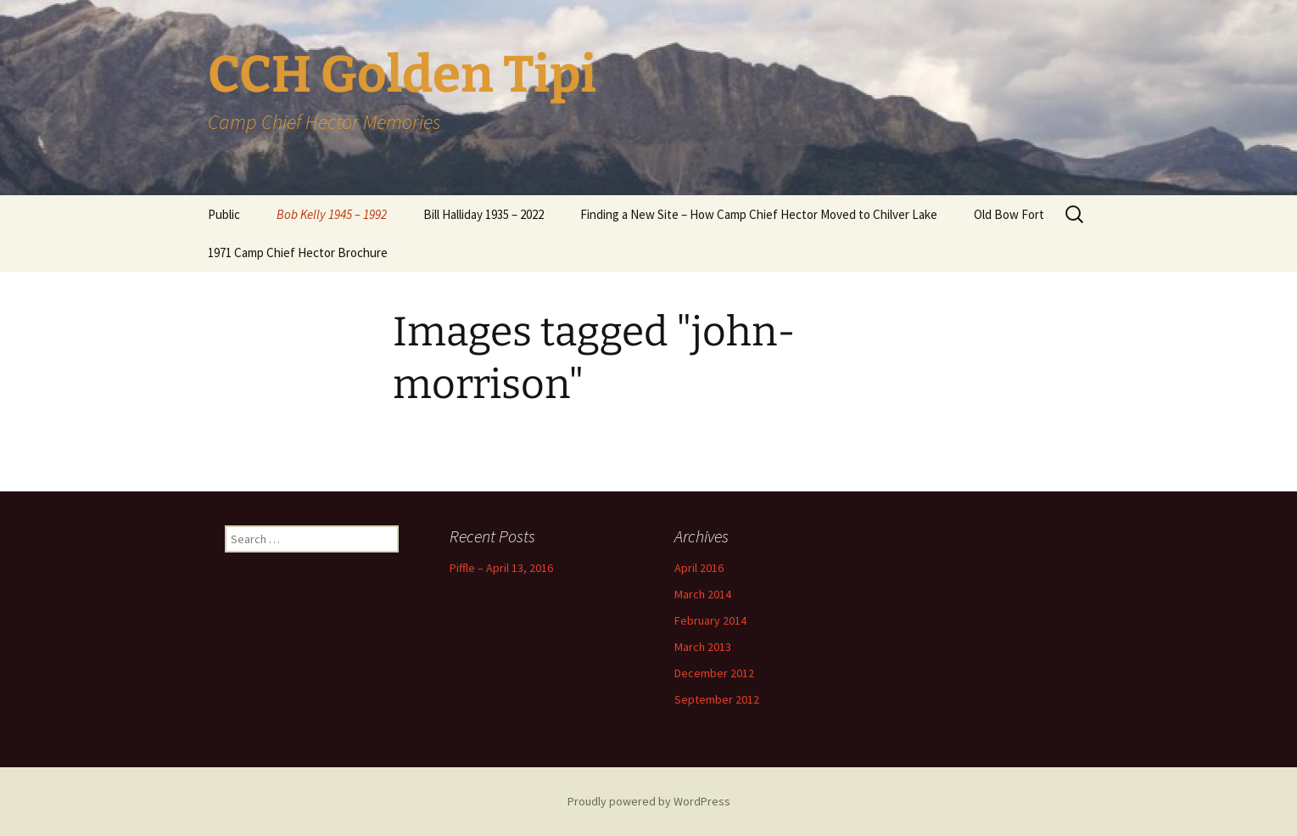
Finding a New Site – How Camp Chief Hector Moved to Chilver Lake (758, 214)
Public (224, 214)
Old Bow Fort (1009, 214)
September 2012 (716, 699)
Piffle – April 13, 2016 (501, 567)
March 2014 (702, 594)
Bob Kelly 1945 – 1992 (332, 214)
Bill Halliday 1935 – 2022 (483, 214)
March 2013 (702, 646)
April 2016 (699, 567)
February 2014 (710, 620)
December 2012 (714, 673)
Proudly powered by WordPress (648, 801)
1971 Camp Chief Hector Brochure (298, 252)
